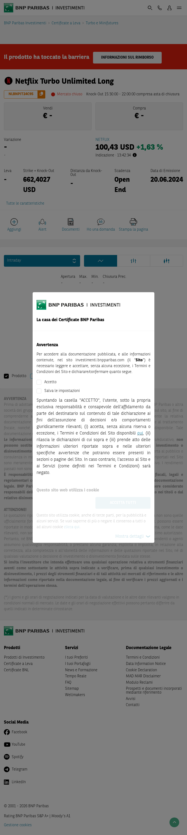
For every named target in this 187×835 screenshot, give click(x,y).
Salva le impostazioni (62, 391)
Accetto (50, 382)
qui (140, 433)
